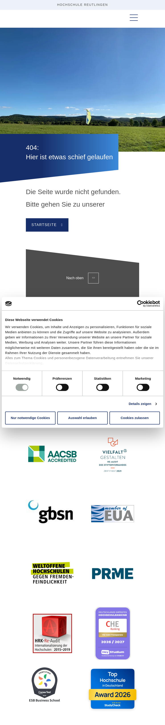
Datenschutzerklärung (24, 363)
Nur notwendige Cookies (30, 418)
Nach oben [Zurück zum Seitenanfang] (82, 278)
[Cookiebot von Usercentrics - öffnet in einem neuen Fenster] (140, 303)
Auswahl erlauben (82, 418)
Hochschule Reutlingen (82, 4)
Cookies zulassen (135, 418)
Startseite (44, 225)
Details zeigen (140, 404)
